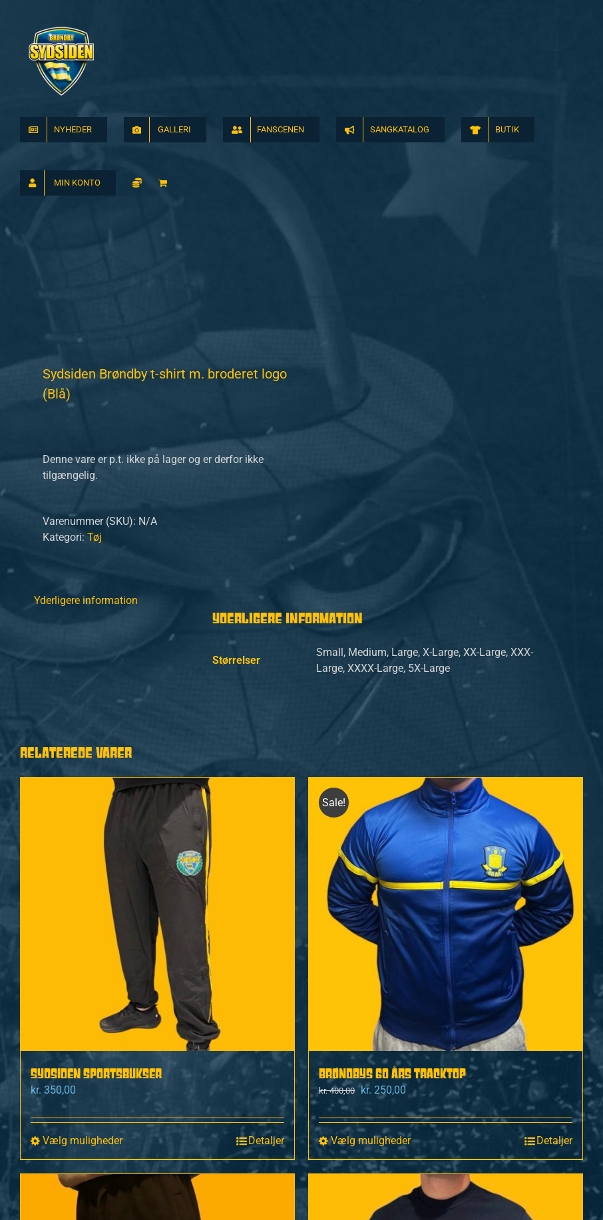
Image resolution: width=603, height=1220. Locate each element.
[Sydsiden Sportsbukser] (157, 660)
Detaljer (266, 886)
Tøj (94, 283)
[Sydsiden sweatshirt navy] (445, 1056)
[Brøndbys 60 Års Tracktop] (445, 660)
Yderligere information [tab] (86, 346)
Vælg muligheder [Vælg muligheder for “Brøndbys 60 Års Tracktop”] (371, 886)
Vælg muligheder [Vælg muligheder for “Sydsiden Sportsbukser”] (82, 886)
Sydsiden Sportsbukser (96, 819)
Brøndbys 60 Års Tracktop (392, 819)
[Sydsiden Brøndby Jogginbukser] (157, 1056)
